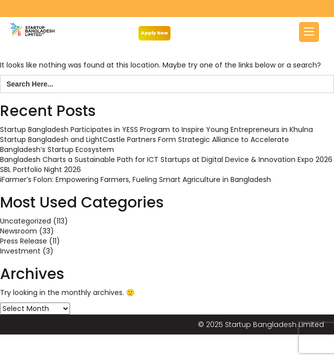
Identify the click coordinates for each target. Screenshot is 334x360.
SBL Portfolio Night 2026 (40, 169)
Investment (20, 251)
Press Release (23, 241)
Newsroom (18, 231)
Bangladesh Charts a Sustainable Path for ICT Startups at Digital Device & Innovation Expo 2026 (166, 159)
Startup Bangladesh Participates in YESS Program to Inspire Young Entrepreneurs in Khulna (156, 129)
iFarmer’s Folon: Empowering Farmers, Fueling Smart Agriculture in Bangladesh (135, 179)
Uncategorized (25, 221)
